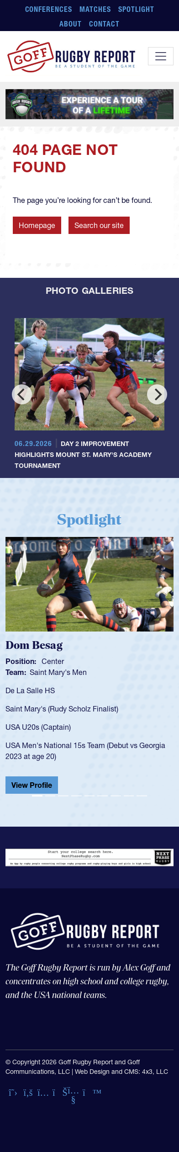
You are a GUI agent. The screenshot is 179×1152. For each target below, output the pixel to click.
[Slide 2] (50, 796)
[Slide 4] (76, 796)
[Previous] (22, 394)
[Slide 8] (129, 796)
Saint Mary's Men (58, 672)
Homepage (37, 225)
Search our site (99, 225)
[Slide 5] (89, 796)
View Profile (31, 785)
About (70, 23)
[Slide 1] (37, 796)
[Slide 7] (116, 796)
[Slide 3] (63, 796)
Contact (104, 23)
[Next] (157, 394)
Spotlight (136, 9)
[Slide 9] (142, 796)
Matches (95, 9)
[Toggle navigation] (161, 56)
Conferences (49, 9)
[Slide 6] (102, 796)
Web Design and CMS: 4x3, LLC (121, 1071)
